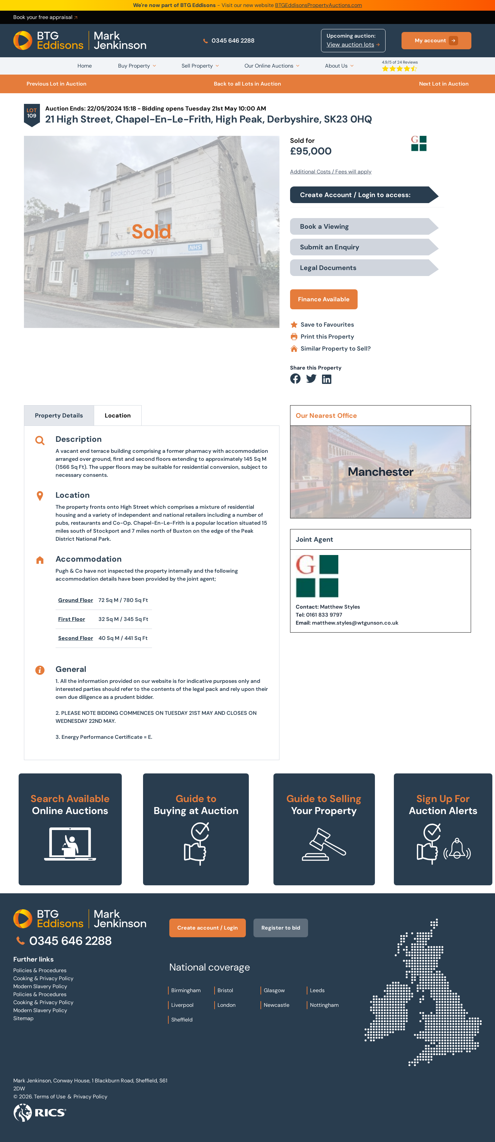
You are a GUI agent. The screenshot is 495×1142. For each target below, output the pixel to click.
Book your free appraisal (46, 17)
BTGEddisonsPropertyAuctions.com (318, 5)
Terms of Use (50, 1096)
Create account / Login (207, 927)
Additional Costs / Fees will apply (331, 171)
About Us (336, 65)
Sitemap (23, 1018)
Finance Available (324, 299)
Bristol (225, 990)
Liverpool (182, 1004)
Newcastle (276, 1004)
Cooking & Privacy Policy (43, 978)
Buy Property (134, 65)
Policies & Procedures (40, 970)
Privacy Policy (90, 1096)
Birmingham (186, 990)
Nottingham (324, 1004)
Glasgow (274, 990)
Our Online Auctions (269, 65)
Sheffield (182, 1019)
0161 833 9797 (324, 614)
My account (436, 40)
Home (85, 65)
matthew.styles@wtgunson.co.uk (355, 622)
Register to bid (281, 927)
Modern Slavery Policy (40, 986)
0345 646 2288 (228, 41)
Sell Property (197, 65)
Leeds (317, 990)
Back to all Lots (247, 83)
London (227, 1004)
